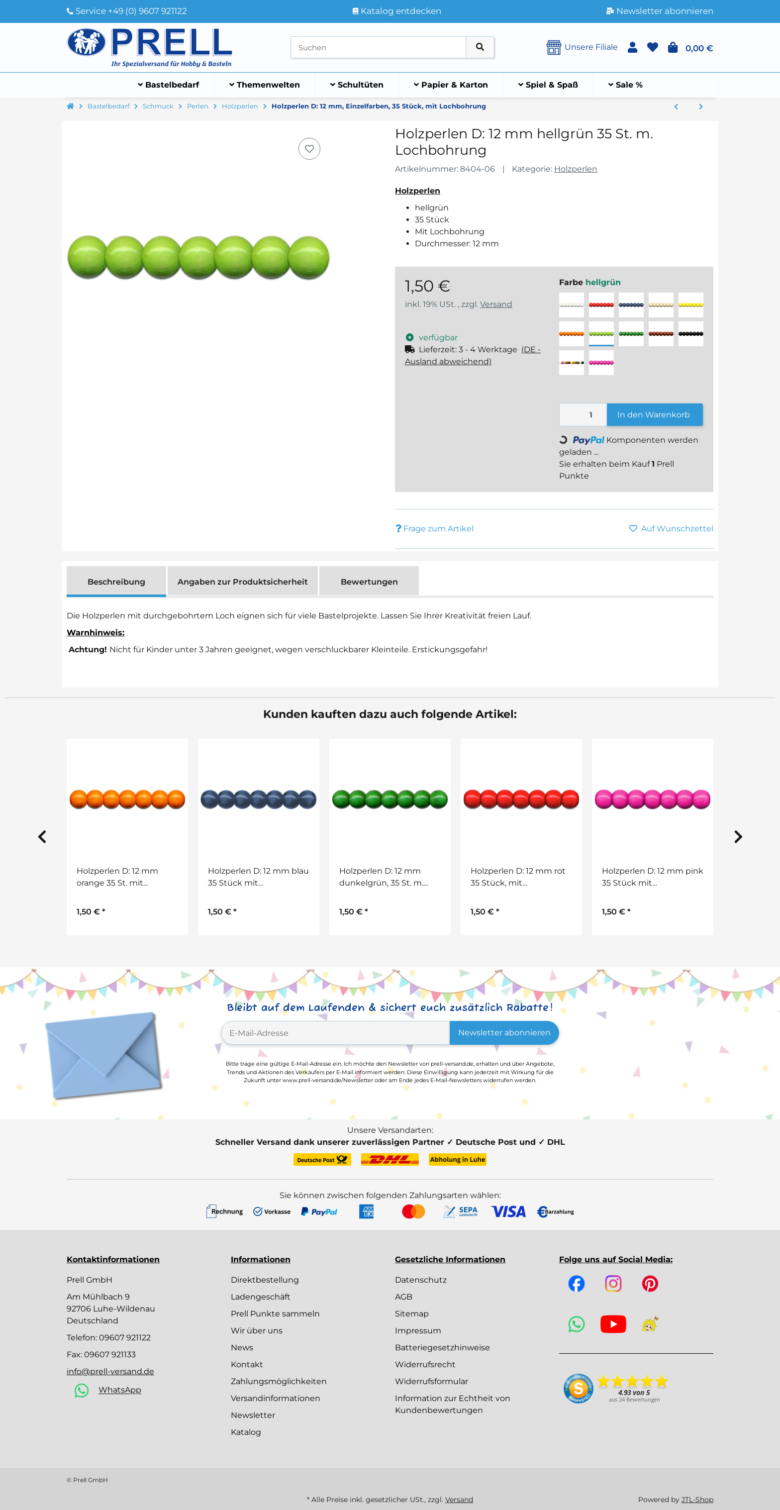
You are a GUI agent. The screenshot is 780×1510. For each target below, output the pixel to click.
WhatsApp (119, 1390)
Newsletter (253, 1415)
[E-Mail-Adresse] (335, 1033)
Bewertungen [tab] (369, 582)
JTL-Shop (697, 1499)
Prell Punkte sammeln (275, 1313)
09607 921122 (125, 1337)
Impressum (418, 1330)
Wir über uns (257, 1330)
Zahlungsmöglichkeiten (279, 1381)
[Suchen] (378, 47)
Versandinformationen (275, 1398)
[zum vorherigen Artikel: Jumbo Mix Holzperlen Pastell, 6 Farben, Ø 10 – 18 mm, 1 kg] (676, 107)
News (242, 1347)
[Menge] (583, 414)
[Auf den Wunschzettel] (309, 149)
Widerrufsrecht (425, 1364)
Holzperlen (575, 169)
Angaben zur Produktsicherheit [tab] (243, 582)
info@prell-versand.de (110, 1371)
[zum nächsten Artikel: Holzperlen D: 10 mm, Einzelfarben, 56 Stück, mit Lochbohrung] (700, 107)
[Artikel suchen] (480, 47)
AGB (403, 1297)
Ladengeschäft (261, 1297)
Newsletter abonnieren (504, 1032)
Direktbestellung (265, 1280)
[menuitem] (168, 85)
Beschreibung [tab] (116, 582)
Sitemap (412, 1313)
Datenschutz (421, 1280)
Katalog (246, 1432)
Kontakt (247, 1364)
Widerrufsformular (431, 1381)
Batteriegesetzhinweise (442, 1347)
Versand (496, 304)
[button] (632, 47)
